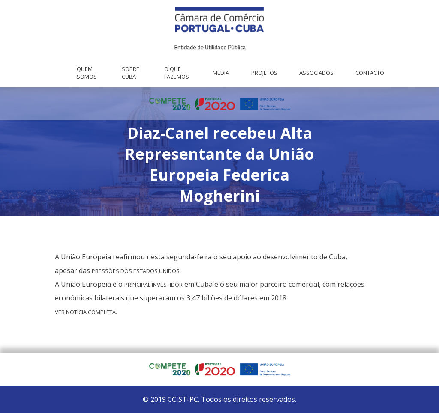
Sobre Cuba (130, 72)
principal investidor (153, 284)
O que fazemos (176, 72)
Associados (316, 73)
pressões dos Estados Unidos (136, 271)
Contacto (369, 73)
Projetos (264, 73)
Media (221, 73)
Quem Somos (87, 72)
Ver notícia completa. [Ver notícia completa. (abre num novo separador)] (86, 312)
